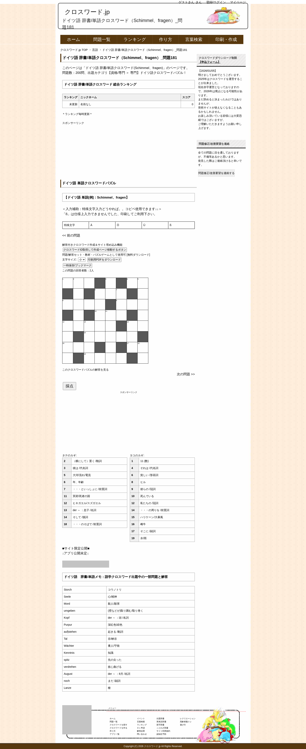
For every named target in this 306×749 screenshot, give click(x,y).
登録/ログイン (216, 2)
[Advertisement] (128, 152)
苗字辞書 (160, 725)
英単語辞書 (161, 722)
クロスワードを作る (118, 728)
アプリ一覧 (114, 734)
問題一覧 (101, 39)
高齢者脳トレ (186, 722)
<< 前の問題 (71, 235)
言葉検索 (193, 39)
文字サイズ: (69, 259)
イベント (141, 718)
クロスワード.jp (87, 11)
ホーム (73, 39)
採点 (69, 386)
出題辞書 (160, 718)
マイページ (238, 2)
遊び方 (183, 725)
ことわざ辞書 (162, 728)
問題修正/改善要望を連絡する (216, 173)
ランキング (135, 39)
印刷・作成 (226, 39)
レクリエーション (188, 718)
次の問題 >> (186, 374)
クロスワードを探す (118, 725)
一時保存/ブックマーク (77, 265)
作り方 (165, 39)
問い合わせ (142, 734)
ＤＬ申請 (141, 728)
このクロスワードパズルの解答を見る (85, 369)
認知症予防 (161, 734)
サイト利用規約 (163, 731)
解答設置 (141, 731)
